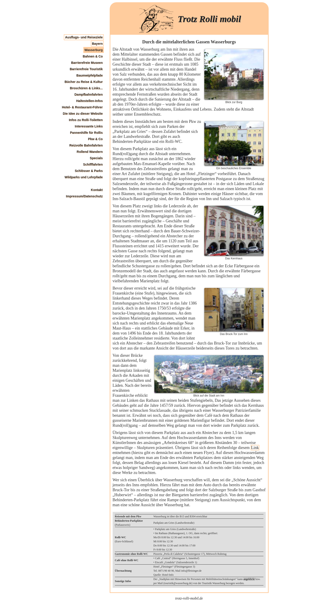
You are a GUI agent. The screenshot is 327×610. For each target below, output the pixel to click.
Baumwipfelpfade (89, 75)
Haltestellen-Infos (89, 101)
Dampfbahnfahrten (88, 94)
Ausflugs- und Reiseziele (84, 37)
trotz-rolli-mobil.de (189, 598)
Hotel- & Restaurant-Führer (82, 107)
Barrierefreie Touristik (86, 69)
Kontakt (97, 190)
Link (255, 447)
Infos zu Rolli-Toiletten (86, 120)
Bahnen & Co (93, 56)
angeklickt (249, 579)
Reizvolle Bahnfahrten (86, 145)
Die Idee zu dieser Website (83, 113)
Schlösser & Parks (89, 171)
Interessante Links (89, 126)
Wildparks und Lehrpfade (83, 177)
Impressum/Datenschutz (84, 196)
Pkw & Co (95, 139)
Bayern (97, 43)
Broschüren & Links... (86, 88)
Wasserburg (93, 50)
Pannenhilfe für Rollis (86, 132)
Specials (96, 158)
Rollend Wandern (90, 152)
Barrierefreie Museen (87, 62)
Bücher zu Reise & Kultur (83, 82)
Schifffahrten (93, 164)
